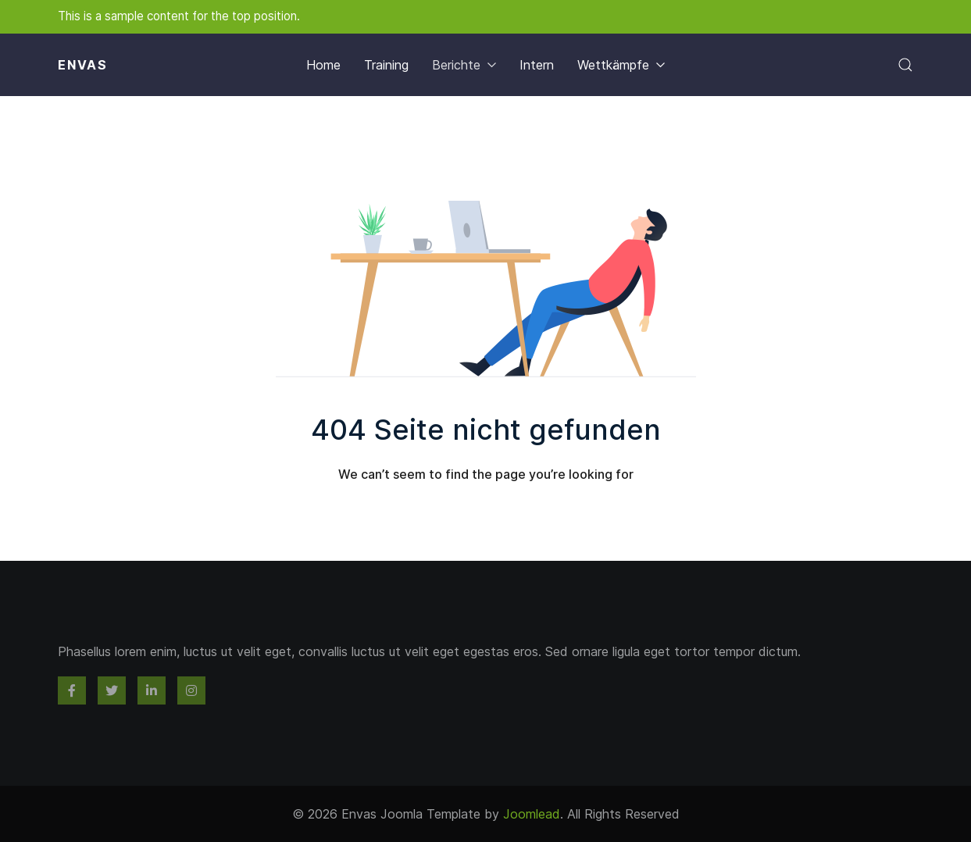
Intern (536, 65)
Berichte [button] (464, 65)
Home (323, 65)
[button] (905, 65)
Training (386, 65)
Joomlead (531, 814)
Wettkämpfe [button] (621, 65)
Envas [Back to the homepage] (83, 65)
